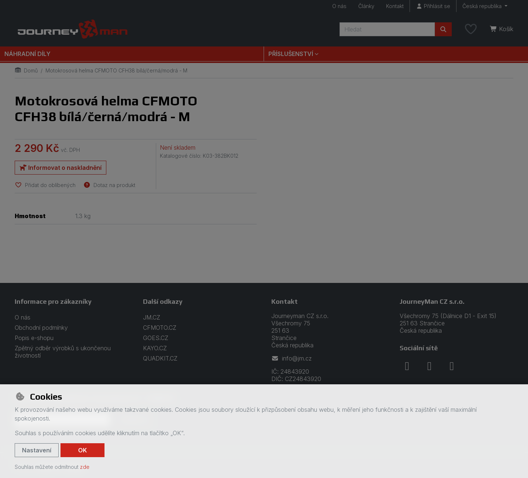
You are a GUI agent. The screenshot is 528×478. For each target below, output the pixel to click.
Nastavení (36, 450)
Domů (26, 70)
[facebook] (407, 366)
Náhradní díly (27, 53)
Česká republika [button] (482, 6)
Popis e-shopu (34, 337)
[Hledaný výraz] (387, 29)
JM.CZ (151, 317)
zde (84, 467)
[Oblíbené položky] (471, 29)
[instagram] (429, 366)
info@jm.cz (291, 358)
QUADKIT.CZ (160, 358)
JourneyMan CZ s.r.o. (432, 301)
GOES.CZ (155, 337)
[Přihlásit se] (433, 6)
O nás (339, 6)
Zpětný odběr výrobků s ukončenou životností (63, 351)
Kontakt (395, 6)
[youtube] (451, 366)
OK (82, 450)
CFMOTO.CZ (159, 327)
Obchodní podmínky (41, 327)
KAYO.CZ (155, 348)
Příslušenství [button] (290, 53)
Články (366, 6)
